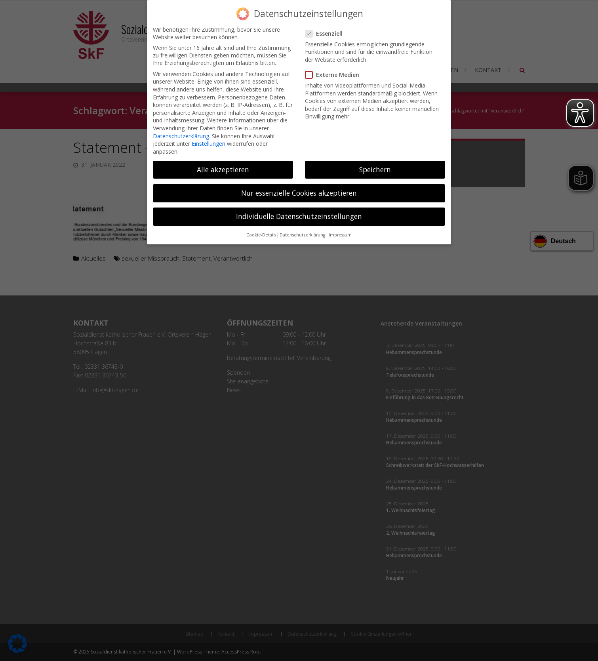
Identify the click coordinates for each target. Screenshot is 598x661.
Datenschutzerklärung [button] (302, 227)
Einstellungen (208, 136)
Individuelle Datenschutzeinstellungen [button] (299, 209)
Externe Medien (335, 67)
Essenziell (327, 26)
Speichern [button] (375, 162)
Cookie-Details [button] (261, 227)
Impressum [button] (340, 227)
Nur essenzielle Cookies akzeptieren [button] (299, 185)
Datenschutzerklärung (181, 129)
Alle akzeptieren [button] (223, 162)
